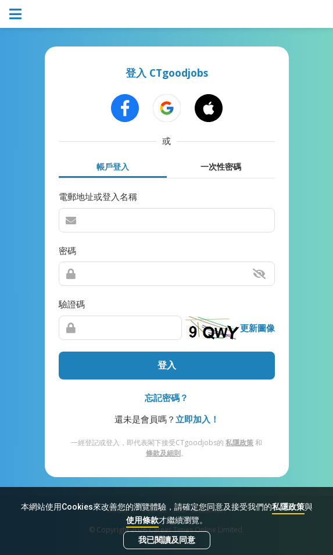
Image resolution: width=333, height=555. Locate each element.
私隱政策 (288, 506)
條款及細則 (163, 453)
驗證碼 (72, 304)
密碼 (67, 250)
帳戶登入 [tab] (112, 166)
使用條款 (142, 520)
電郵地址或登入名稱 (98, 196)
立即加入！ (197, 419)
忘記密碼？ (166, 397)
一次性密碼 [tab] (220, 166)
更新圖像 (257, 328)
